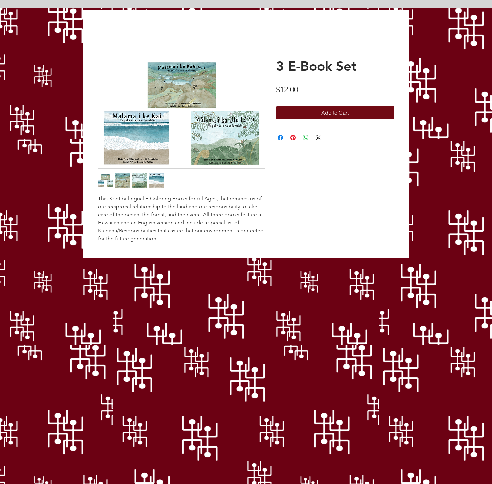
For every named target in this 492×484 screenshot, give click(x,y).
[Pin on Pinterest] (293, 138)
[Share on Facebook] (280, 138)
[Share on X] (318, 138)
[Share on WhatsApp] (306, 138)
